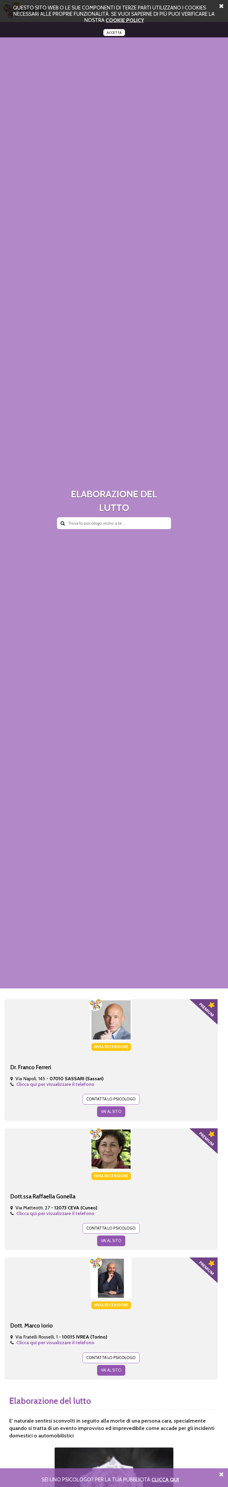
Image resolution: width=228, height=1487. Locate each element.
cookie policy (125, 20)
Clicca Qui (165, 1479)
